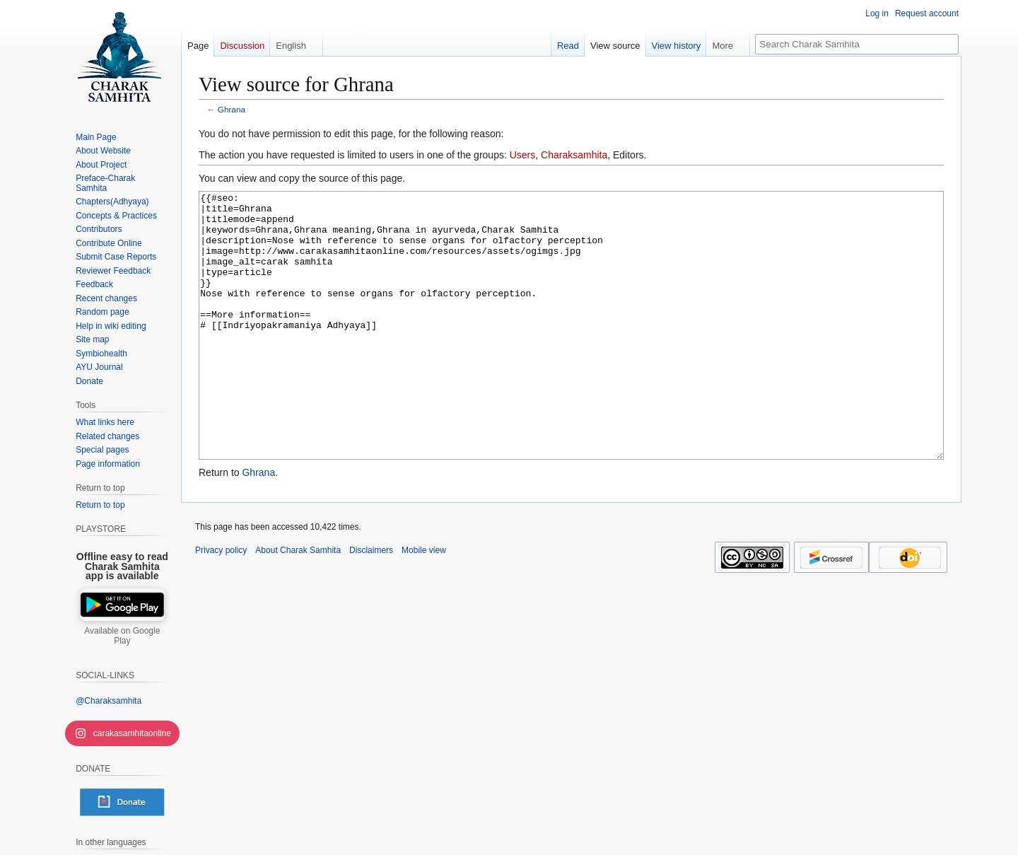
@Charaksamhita (108, 701)
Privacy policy (221, 603)
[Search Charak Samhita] (857, 44)
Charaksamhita (574, 155)
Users (523, 155)
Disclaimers (371, 603)
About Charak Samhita (298, 603)
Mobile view (424, 603)
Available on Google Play (122, 636)
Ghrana (231, 109)
